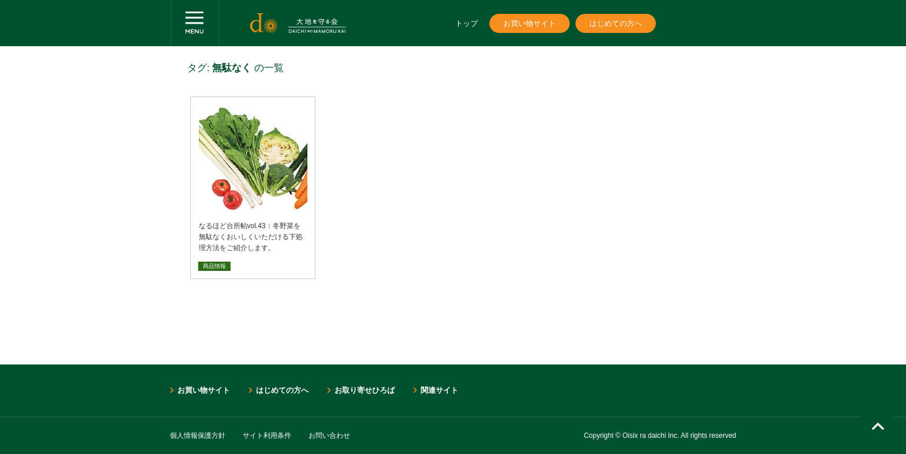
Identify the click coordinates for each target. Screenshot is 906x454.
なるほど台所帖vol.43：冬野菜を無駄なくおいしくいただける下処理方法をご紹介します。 (251, 237)
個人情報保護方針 (197, 435)
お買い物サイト (529, 23)
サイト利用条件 (267, 435)
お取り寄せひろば (365, 390)
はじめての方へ (615, 23)
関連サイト (439, 390)
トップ (466, 23)
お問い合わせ (329, 435)
